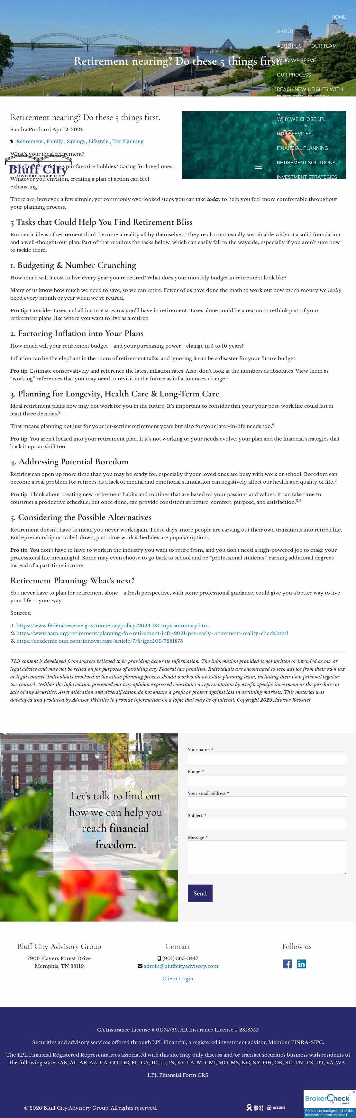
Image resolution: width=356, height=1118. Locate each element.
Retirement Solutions (306, 162)
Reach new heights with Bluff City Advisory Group (310, 97)
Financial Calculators (307, 264)
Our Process (294, 75)
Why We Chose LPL (301, 119)
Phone (215, 771)
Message (217, 837)
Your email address (228, 793)
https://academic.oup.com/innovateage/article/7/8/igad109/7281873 (99, 641)
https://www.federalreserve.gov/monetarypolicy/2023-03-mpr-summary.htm (112, 626)
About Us (289, 46)
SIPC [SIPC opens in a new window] (317, 1042)
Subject (216, 815)
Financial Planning (302, 148)
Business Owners (300, 220)
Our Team (324, 46)
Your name (220, 749)
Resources (291, 235)
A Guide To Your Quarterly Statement (305, 297)
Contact (292, 315)
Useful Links (293, 278)
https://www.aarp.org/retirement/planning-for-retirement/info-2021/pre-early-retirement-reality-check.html (152, 633)
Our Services (294, 134)
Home (339, 17)
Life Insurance (296, 206)
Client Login (330, 315)
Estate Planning (298, 191)
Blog (283, 249)
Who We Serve (296, 60)
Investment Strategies (307, 177)
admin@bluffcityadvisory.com (181, 966)
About (285, 31)
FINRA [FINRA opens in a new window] (299, 1042)
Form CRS (195, 1075)
